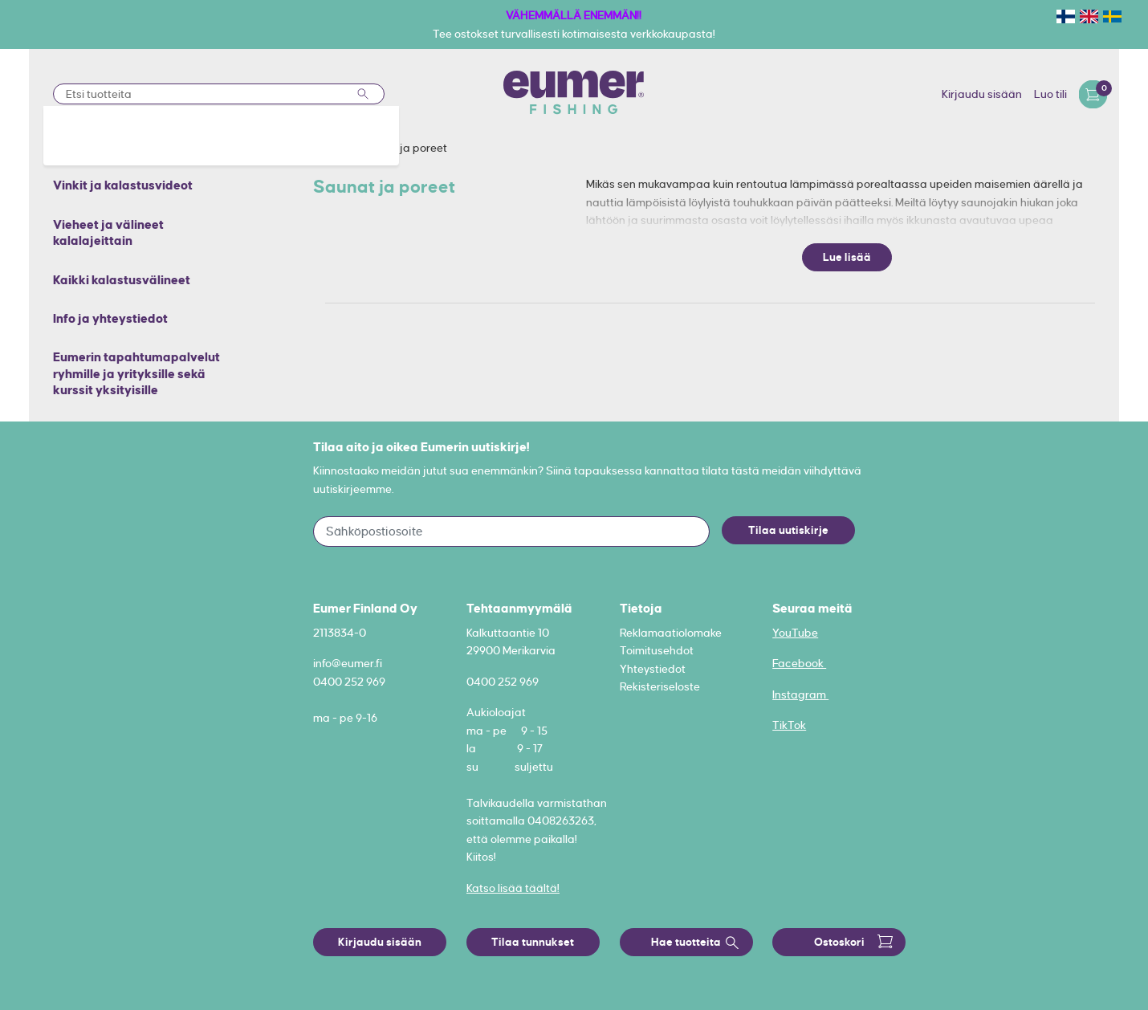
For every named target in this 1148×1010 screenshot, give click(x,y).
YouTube (795, 632)
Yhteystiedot (653, 668)
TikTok (789, 725)
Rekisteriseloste (660, 686)
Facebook (799, 663)
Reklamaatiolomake (671, 632)
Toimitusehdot (657, 650)
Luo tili (1050, 94)
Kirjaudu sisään (982, 94)
